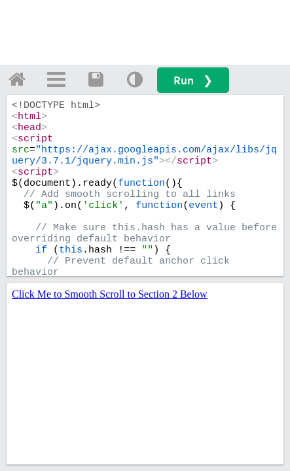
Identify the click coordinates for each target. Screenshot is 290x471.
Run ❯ (193, 80)
